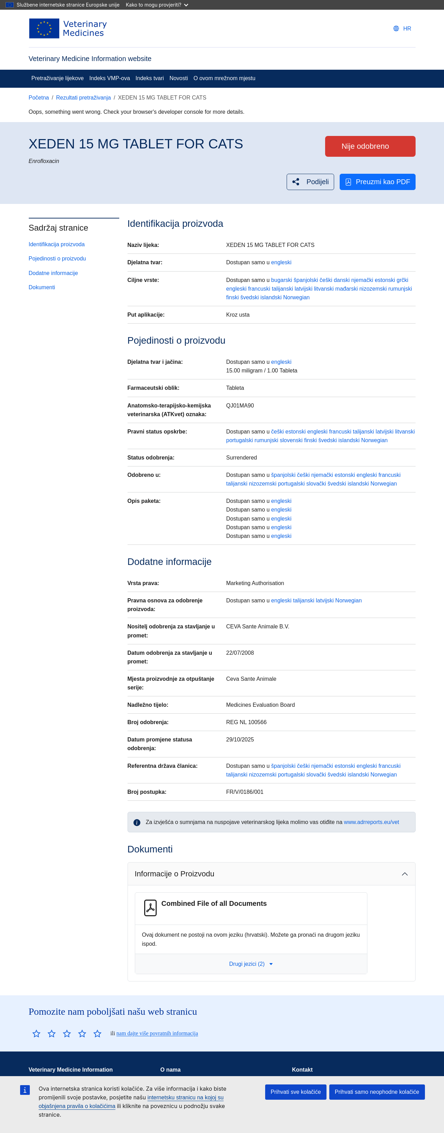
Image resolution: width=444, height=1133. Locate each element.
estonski (385, 280)
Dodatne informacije (53, 273)
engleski (281, 262)
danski (342, 280)
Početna (39, 98)
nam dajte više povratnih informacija (157, 1033)
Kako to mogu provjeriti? (157, 5)
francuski (259, 289)
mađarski (346, 289)
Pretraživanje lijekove (58, 78)
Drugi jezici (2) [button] (251, 964)
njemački (362, 280)
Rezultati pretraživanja (83, 98)
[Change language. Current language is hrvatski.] (402, 28)
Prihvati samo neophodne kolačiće (377, 1092)
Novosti (178, 78)
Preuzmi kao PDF (377, 182)
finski (232, 297)
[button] (310, 182)
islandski (270, 297)
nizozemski (373, 289)
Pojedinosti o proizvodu (57, 258)
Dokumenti (42, 287)
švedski (249, 297)
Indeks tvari (150, 78)
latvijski (304, 289)
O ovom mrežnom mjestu (224, 78)
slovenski (291, 440)
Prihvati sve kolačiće (296, 1092)
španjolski (306, 280)
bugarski (281, 280)
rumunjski (400, 289)
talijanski (282, 289)
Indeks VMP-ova (109, 78)
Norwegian (296, 297)
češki (326, 280)
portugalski (239, 440)
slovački (316, 484)
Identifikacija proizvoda (57, 244)
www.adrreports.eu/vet (371, 822)
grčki (402, 280)
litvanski (324, 289)
